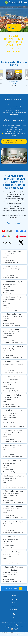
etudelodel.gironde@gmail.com (14, 517)
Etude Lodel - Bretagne (14, 521)
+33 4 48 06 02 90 (9, 439)
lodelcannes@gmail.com (12, 278)
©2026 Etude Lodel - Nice (8, 623)
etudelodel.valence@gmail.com (13, 406)
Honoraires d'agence (15, 625)
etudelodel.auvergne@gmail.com (14, 502)
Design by (14, 629)
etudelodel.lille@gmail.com (12, 472)
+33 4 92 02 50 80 (9, 579)
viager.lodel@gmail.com (11, 262)
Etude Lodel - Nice (14, 251)
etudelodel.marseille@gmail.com (14, 357)
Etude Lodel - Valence (14, 395)
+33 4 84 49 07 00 (9, 422)
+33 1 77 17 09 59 (9, 389)
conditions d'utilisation (9, 634)
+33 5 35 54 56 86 (9, 515)
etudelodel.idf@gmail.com (12, 563)
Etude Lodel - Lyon (14, 314)
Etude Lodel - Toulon (14, 297)
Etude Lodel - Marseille (14, 346)
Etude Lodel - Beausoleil (14, 329)
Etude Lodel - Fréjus (14, 281)
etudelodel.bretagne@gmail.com (14, 533)
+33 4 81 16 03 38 (9, 404)
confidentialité (23, 632)
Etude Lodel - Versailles (14, 552)
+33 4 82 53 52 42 (9, 323)
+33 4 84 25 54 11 (9, 355)
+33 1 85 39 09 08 (9, 561)
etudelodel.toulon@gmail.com (13, 310)
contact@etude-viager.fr (11, 391)
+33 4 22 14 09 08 (9, 308)
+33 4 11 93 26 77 (9, 485)
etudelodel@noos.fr (10, 548)
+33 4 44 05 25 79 (9, 500)
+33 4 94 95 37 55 (9, 291)
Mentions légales (22, 623)
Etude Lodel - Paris (14, 536)
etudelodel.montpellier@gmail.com (15, 487)
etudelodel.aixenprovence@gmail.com (13, 426)
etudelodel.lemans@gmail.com (13, 457)
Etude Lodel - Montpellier (14, 476)
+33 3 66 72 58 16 (9, 470)
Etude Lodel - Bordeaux (14, 506)
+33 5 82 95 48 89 (9, 371)
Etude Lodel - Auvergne (14, 491)
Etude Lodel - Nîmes (14, 430)
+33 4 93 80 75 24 (9, 260)
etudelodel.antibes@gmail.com (13, 581)
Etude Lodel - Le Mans (14, 445)
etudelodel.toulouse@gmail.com (14, 373)
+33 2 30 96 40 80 (9, 530)
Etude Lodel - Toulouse (14, 361)
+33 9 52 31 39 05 (9, 340)
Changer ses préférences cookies (14, 627)
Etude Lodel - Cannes (14, 266)
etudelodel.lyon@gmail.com (12, 325)
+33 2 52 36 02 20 (9, 455)
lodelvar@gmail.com (10, 293)
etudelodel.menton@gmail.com (14, 342)
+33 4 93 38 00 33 (9, 276)
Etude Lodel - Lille (14, 460)
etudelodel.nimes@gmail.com (13, 441)
